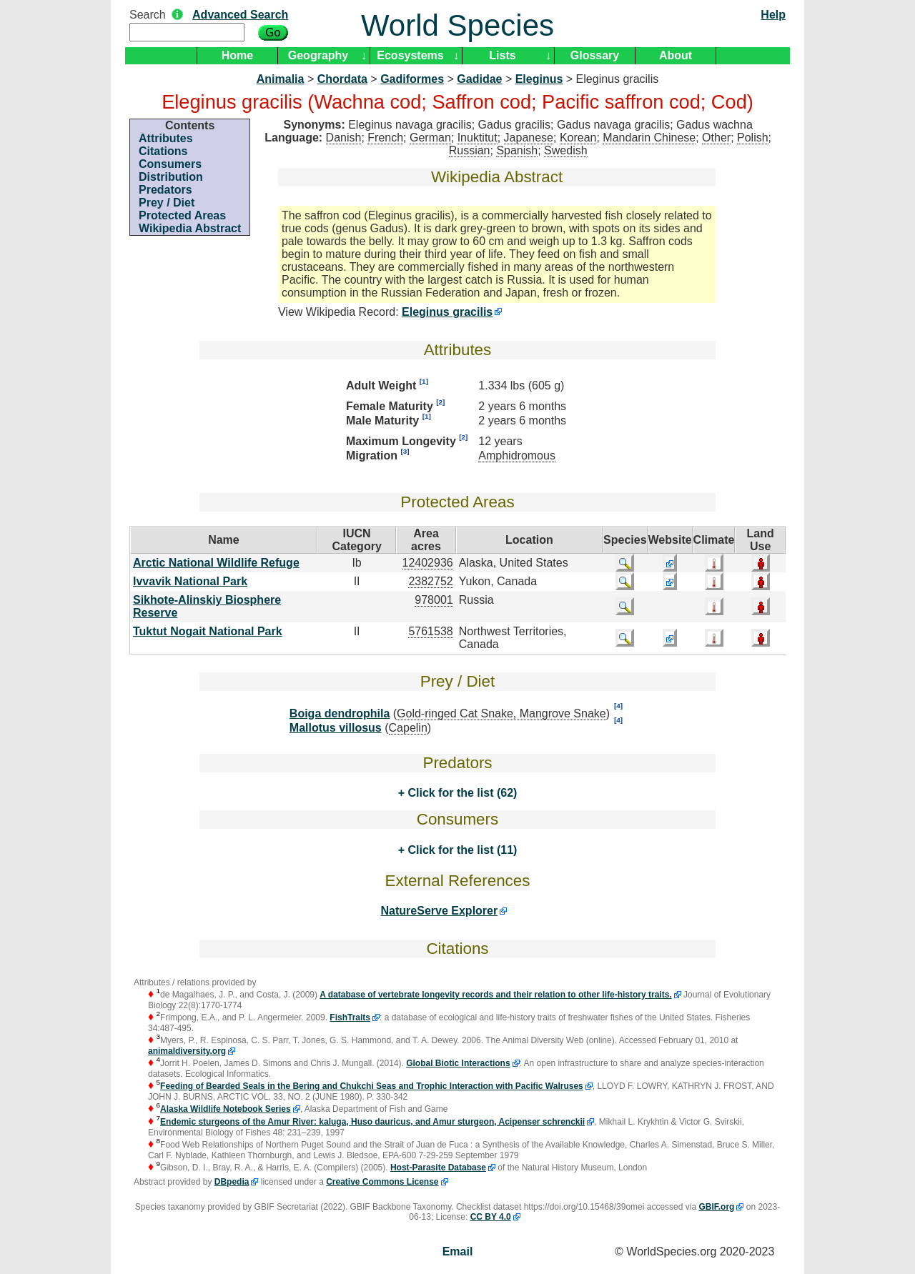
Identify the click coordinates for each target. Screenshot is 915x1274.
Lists (502, 55)
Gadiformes (412, 79)
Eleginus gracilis (447, 312)
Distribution (171, 177)
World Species (457, 25)
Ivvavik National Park (190, 581)
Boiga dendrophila (340, 713)
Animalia (281, 79)
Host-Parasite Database (438, 1168)
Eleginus (539, 79)
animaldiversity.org (187, 1051)
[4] (618, 706)
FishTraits (350, 1017)
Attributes (166, 138)
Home (237, 55)
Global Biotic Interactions (458, 1063)
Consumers (170, 164)
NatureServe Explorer (439, 911)
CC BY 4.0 (490, 1217)
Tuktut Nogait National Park (207, 631)
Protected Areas (182, 215)
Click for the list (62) (461, 793)
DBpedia (231, 1182)
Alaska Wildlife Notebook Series (225, 1109)
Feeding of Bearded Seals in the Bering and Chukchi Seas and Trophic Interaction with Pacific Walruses (371, 1086)
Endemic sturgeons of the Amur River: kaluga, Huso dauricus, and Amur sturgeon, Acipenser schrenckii (372, 1122)
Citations (163, 151)
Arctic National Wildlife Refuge (216, 563)
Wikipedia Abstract (190, 228)
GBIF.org (716, 1207)
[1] (424, 381)
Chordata (342, 79)
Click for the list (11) (461, 850)
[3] (404, 451)
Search (147, 15)
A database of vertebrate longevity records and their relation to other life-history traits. (495, 995)
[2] (440, 402)
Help (773, 15)
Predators (165, 190)
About (675, 55)
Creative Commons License (382, 1182)
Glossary (594, 55)
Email (457, 1251)
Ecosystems (410, 55)
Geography (318, 55)
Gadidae (479, 79)
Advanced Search (240, 15)
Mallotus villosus (336, 728)
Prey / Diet (166, 202)
